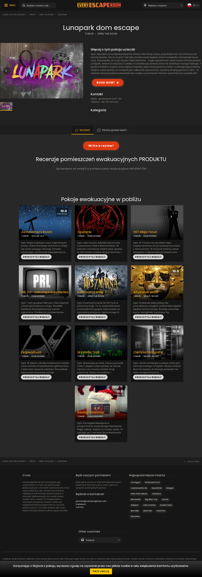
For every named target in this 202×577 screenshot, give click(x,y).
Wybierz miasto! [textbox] (157, 5)
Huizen (165, 499)
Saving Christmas (90, 412)
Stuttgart (135, 482)
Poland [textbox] (90, 540)
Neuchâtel (157, 488)
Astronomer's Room (36, 232)
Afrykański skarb (145, 292)
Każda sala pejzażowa (14, 14)
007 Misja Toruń (145, 232)
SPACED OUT (37, 235)
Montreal (147, 510)
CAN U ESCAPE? (95, 416)
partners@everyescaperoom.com (91, 501)
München (135, 516)
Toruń (32, 14)
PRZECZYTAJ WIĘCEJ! (36, 256)
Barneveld (135, 499)
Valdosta (156, 493)
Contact (80, 507)
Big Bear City (151, 499)
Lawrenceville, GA (139, 488)
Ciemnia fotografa (148, 352)
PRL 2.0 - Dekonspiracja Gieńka (44, 292)
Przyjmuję (101, 571)
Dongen (170, 488)
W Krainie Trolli (88, 352)
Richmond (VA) (152, 482)
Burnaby (135, 510)
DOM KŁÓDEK (94, 235)
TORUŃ (89, 33)
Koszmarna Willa (90, 292)
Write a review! (101, 146)
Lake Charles (149, 505)
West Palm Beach (139, 493)
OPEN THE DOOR (107, 33)
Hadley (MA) (166, 505)
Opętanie (84, 232)
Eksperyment (31, 352)
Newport (135, 505)
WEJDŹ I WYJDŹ (150, 296)
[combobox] (163, 5)
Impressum (81, 504)
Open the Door (46, 14)
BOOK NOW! (106, 82)
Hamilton (160, 510)
